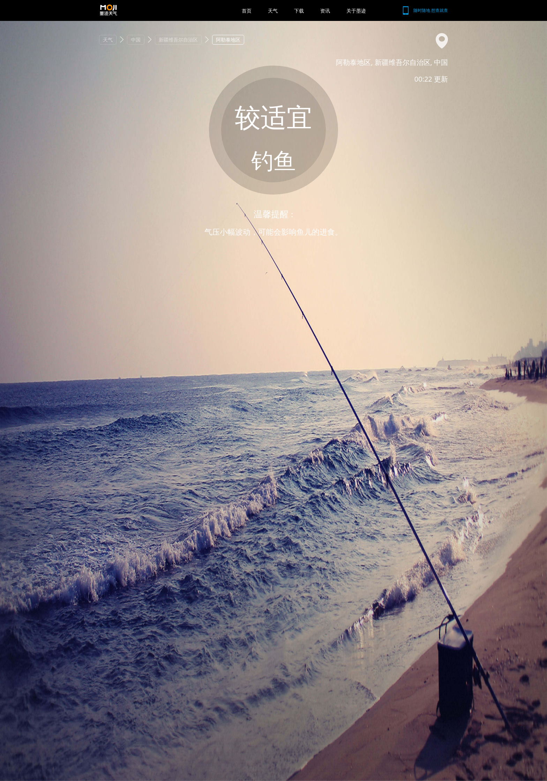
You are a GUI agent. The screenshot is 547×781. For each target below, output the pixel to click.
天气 (273, 10)
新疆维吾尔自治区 (178, 39)
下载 (299, 10)
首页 (247, 10)
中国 (136, 39)
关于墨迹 (356, 10)
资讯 (325, 10)
